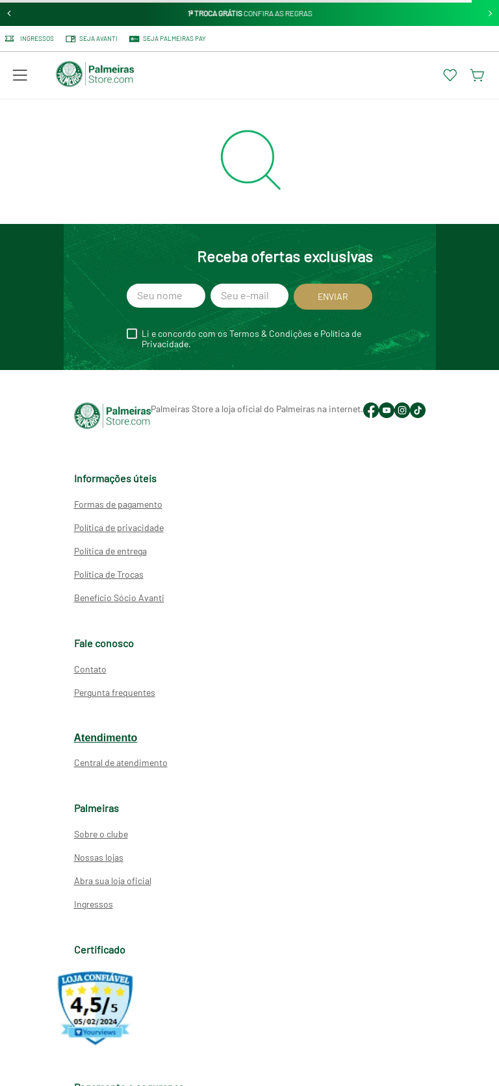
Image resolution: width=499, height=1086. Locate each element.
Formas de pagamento (118, 504)
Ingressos (93, 903)
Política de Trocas (109, 574)
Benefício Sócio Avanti (119, 597)
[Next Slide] (490, 13)
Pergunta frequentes (114, 692)
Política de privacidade (119, 527)
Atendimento (106, 737)
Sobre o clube (101, 833)
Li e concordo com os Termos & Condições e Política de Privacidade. (251, 338)
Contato (90, 668)
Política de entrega (110, 550)
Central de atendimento (121, 762)
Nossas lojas (98, 857)
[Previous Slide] (9, 13)
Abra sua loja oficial (112, 880)
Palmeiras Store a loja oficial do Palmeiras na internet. (257, 408)
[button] (20, 75)
